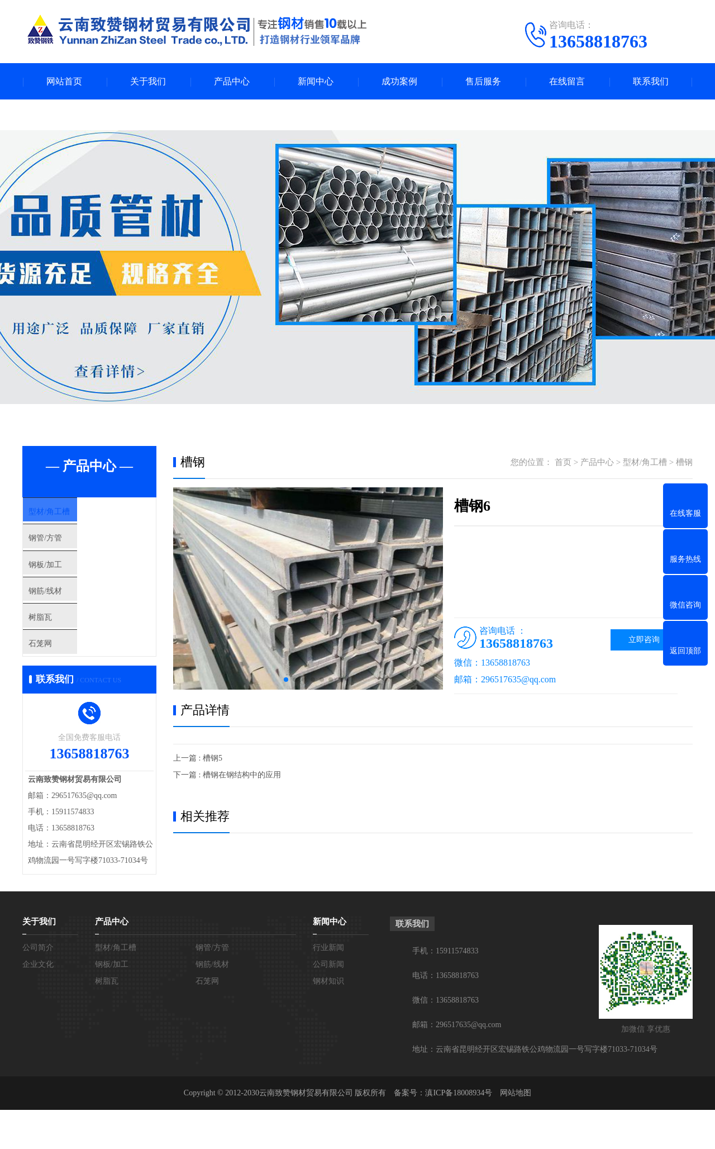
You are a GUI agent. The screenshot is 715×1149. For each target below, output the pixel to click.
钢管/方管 (66, 547)
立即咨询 (644, 639)
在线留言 (567, 81)
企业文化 (38, 1003)
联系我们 (651, 81)
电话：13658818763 (445, 1014)
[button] (286, 679)
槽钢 (684, 462)
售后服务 (483, 81)
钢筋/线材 (66, 613)
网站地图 (515, 1132)
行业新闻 (328, 986)
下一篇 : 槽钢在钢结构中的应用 (227, 775)
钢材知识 (328, 1020)
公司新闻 (328, 1003)
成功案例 (399, 81)
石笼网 (61, 679)
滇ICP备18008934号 (458, 1132)
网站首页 (64, 81)
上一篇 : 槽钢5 (197, 758)
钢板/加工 (66, 580)
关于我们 (148, 81)
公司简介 (38, 986)
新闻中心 (315, 81)
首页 (563, 462)
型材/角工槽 (71, 514)
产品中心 (232, 81)
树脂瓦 (61, 646)
